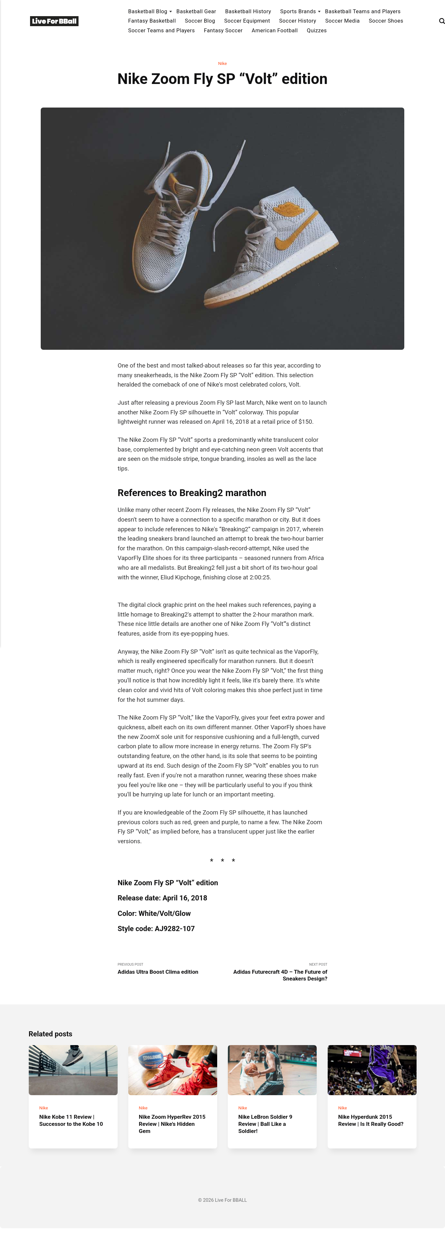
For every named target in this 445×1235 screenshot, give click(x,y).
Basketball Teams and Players (363, 11)
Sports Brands (298, 11)
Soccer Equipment (247, 21)
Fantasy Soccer (223, 30)
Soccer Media (342, 21)
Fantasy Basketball (152, 21)
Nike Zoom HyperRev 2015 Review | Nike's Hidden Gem (167, 1130)
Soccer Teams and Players (161, 30)
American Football (275, 30)
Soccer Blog (200, 21)
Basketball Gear (196, 11)
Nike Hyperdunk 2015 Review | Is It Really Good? (367, 1130)
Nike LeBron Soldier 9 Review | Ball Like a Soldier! (267, 1130)
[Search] (442, 21)
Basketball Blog (147, 11)
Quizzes (317, 30)
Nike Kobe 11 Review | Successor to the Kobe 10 (69, 1130)
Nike (222, 64)
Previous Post (170, 970)
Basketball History (248, 11)
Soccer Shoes (386, 21)
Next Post (275, 973)
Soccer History (297, 21)
